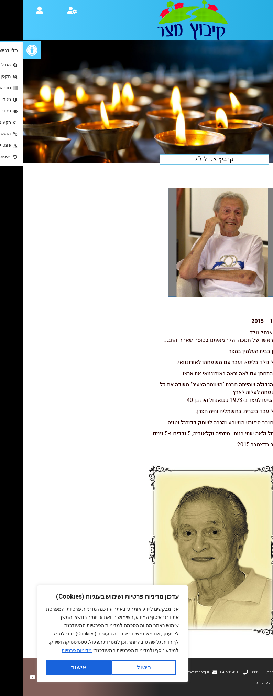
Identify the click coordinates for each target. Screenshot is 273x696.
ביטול (120, 667)
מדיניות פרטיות (54, 650)
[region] (89, 633)
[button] (9, 50)
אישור (56, 667)
